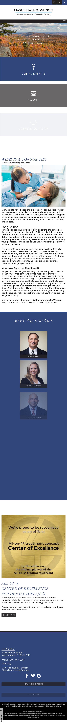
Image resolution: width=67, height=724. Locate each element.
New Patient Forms (33, 691)
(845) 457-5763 (17, 659)
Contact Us (9, 619)
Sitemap (58, 706)
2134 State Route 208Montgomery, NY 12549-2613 (16, 653)
